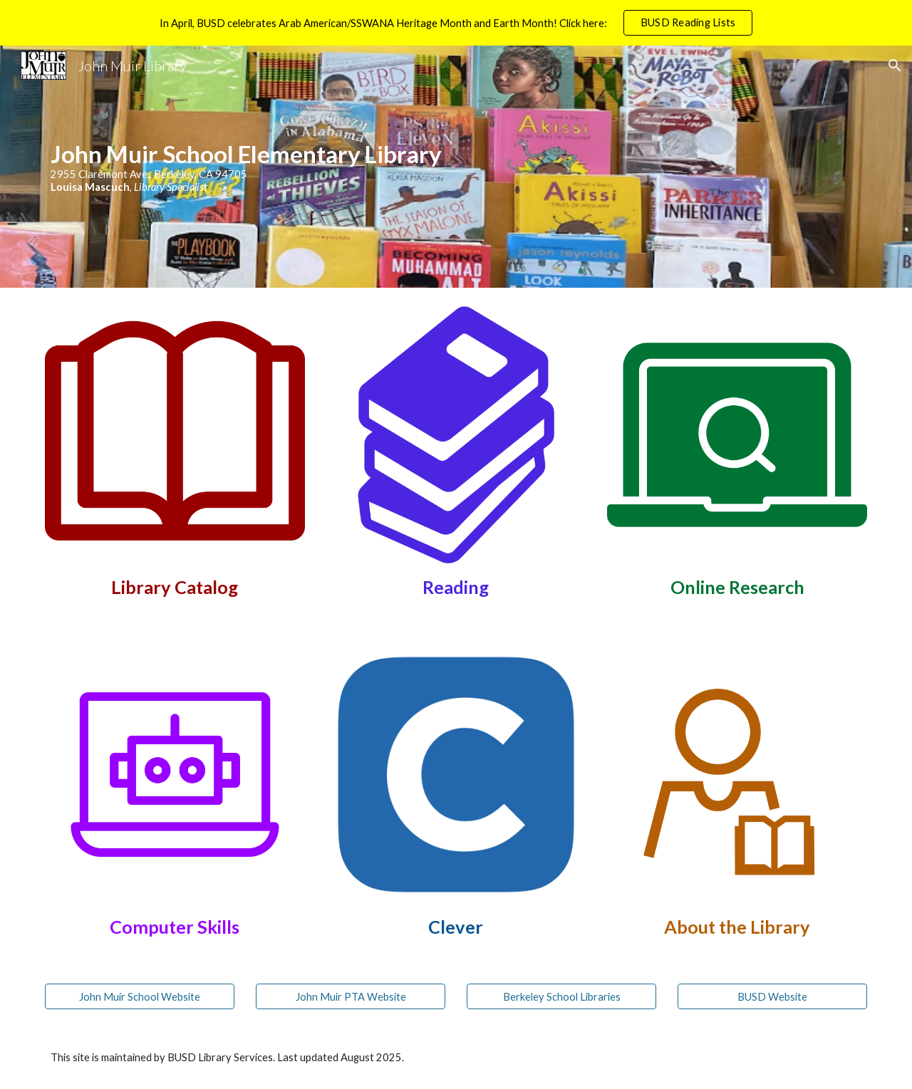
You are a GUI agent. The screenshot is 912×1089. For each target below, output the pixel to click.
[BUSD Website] (772, 996)
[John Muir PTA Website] (350, 996)
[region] (456, 23)
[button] (895, 65)
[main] (456, 166)
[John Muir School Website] (140, 996)
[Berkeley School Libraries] (561, 996)
